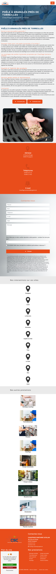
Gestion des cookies (43, 569)
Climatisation (43, 558)
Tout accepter (9, 564)
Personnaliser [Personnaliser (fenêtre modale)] (9, 570)
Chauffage (31, 560)
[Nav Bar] (52, 3)
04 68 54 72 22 (28, 172)
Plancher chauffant (44, 560)
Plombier (31, 558)
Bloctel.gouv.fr (21, 263)
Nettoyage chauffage (33, 553)
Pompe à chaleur (43, 555)
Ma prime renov (43, 556)
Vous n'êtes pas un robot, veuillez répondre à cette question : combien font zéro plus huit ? (28, 231)
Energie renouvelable (44, 553)
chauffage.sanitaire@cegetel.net (35, 546)
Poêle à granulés (32, 556)
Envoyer (29, 244)
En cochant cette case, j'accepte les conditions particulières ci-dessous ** (26, 238)
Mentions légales (33, 569)
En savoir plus (19, 101)
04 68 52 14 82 (28, 174)
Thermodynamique (33, 555)
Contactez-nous (35, 101)
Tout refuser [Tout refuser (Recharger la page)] (10, 567)
